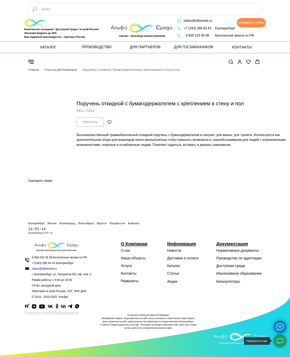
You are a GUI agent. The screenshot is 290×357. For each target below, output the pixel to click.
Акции (172, 281)
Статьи (173, 273)
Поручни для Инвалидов (60, 70)
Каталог (173, 266)
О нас (125, 251)
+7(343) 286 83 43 (43, 263)
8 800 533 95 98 (197, 35)
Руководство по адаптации (238, 258)
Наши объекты (133, 258)
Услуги (126, 266)
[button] (251, 22)
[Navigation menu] (31, 62)
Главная (33, 70)
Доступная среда (230, 266)
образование (251, 273)
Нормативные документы (237, 251)
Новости (174, 251)
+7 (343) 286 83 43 (197, 28)
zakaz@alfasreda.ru (197, 20)
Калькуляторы (228, 281)
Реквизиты (130, 281)
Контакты (129, 273)
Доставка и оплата (182, 258)
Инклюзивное (227, 273)
